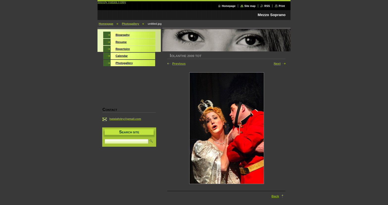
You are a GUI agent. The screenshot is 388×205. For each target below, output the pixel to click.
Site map (249, 5)
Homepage (229, 5)
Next (277, 63)
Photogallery (130, 23)
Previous (179, 63)
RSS (267, 5)
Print (282, 5)
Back (275, 196)
